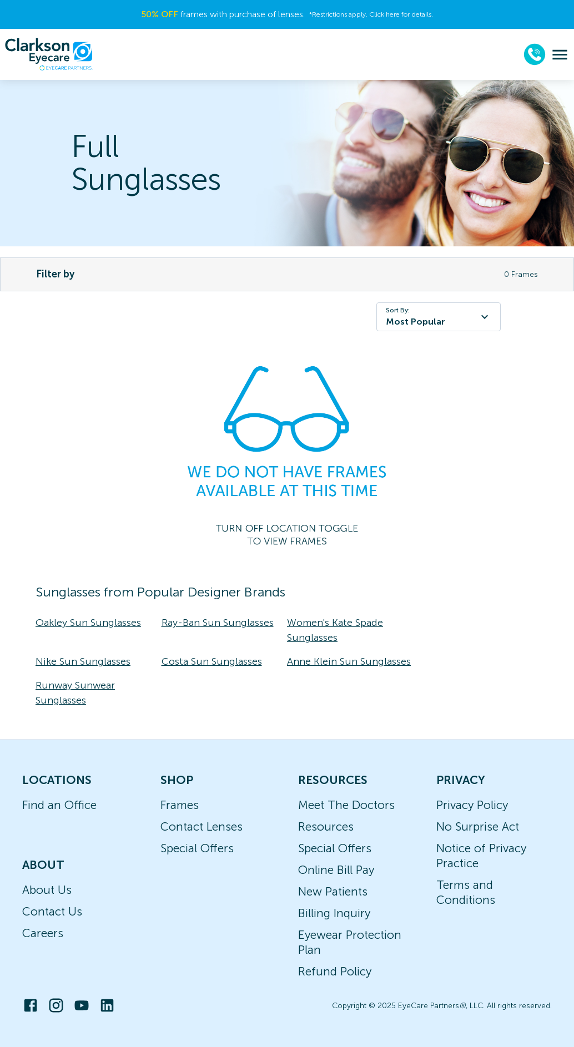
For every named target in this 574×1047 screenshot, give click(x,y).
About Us (47, 890)
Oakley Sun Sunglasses (88, 622)
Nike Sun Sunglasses (83, 661)
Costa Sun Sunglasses (212, 661)
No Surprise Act (477, 826)
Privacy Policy (472, 805)
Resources (326, 826)
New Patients (332, 891)
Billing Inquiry (334, 913)
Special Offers (197, 848)
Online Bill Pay (336, 870)
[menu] (560, 54)
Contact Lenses (201, 826)
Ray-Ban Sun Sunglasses (218, 622)
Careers (42, 933)
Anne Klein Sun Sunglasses (349, 661)
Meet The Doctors (346, 805)
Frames (179, 805)
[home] (48, 54)
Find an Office (59, 805)
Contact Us (52, 911)
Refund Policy (334, 971)
